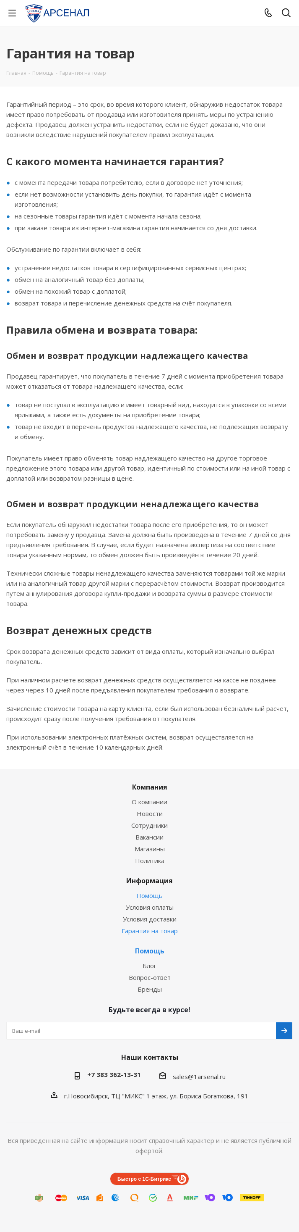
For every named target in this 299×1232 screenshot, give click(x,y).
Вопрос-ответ (150, 977)
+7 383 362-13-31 (114, 1074)
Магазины (150, 849)
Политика (149, 860)
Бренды (150, 989)
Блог (149, 965)
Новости (150, 813)
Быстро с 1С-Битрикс (144, 1179)
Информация (149, 880)
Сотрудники (149, 825)
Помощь (149, 895)
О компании (149, 802)
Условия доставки (150, 919)
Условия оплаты (150, 907)
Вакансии (149, 837)
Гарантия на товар (150, 931)
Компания (149, 787)
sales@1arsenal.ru (199, 1076)
